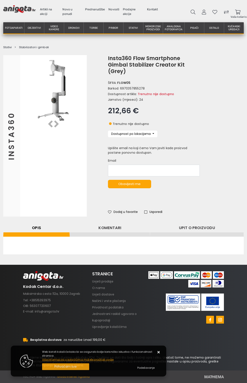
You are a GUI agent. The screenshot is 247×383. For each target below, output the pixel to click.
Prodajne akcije (129, 12)
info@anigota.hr (47, 311)
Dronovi (73, 27)
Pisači (194, 27)
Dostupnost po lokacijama (131, 134)
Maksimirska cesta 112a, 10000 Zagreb (51, 294)
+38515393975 (40, 300)
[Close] (65, 366)
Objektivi (34, 27)
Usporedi (153, 212)
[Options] (146, 368)
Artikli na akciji (46, 12)
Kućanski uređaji (234, 28)
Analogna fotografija (173, 28)
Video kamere (54, 28)
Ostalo (214, 27)
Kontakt (152, 9)
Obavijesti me (129, 184)
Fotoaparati (13, 27)
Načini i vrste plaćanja (109, 301)
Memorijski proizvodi (153, 28)
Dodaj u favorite (123, 212)
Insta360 (11, 136)
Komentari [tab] (109, 227)
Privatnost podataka (108, 307)
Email (112, 160)
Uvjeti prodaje (102, 281)
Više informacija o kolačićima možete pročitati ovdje (78, 359)
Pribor (113, 27)
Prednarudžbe (95, 9)
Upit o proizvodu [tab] (197, 227)
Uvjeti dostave (103, 294)
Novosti (113, 9)
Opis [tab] (36, 227)
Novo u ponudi (67, 12)
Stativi (133, 27)
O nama (98, 288)
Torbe (93, 27)
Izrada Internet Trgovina (73, 376)
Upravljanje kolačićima (109, 327)
